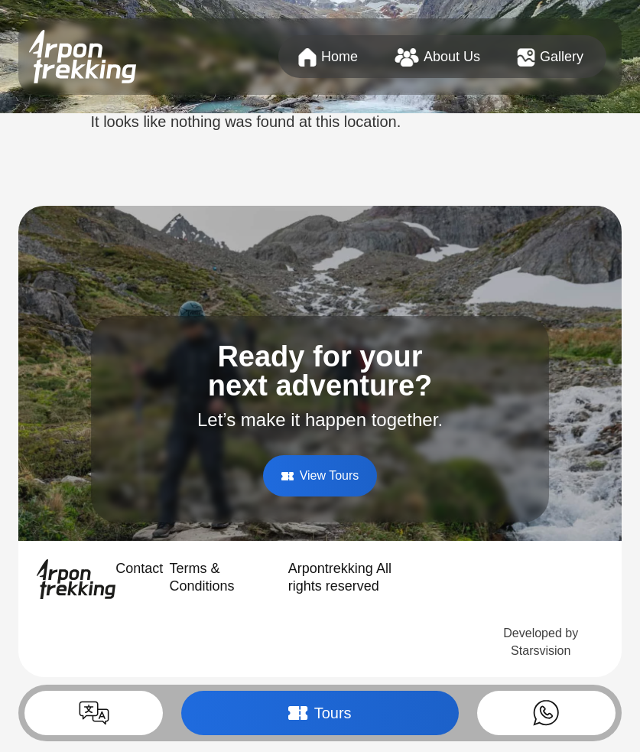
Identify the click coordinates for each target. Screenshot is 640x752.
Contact (139, 568)
